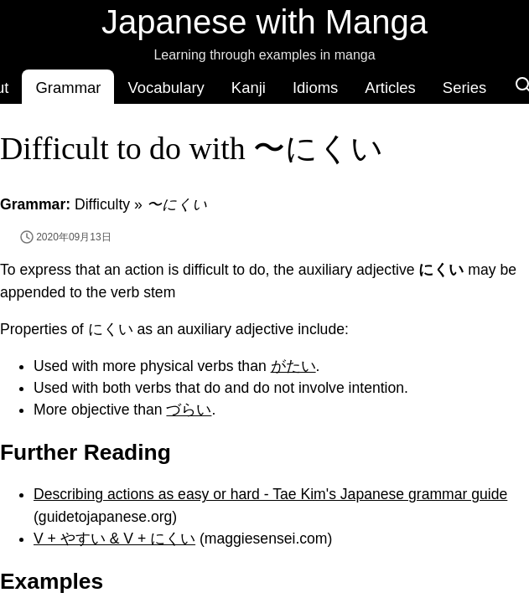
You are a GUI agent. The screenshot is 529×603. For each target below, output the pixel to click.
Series (464, 87)
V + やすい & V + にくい (114, 538)
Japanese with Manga (264, 21)
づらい (188, 409)
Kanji (248, 87)
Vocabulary (165, 87)
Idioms (315, 87)
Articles (390, 87)
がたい (293, 366)
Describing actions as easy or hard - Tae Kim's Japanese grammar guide (270, 494)
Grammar (68, 87)
